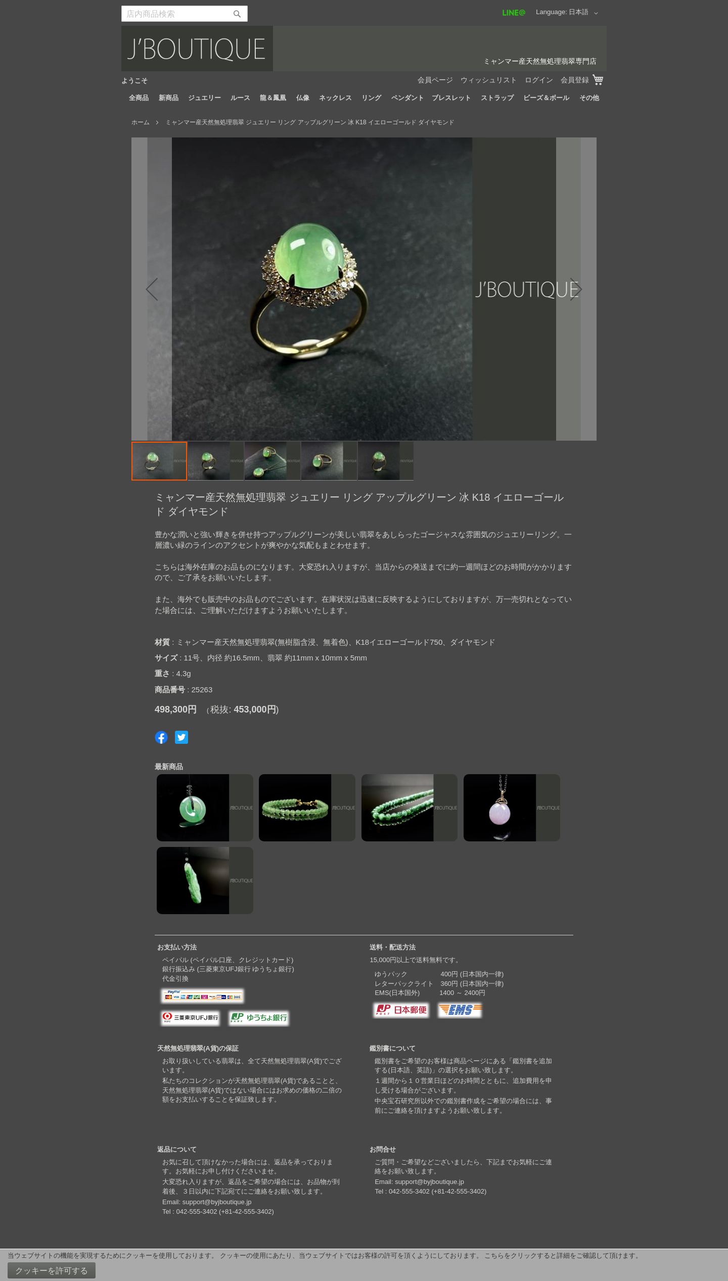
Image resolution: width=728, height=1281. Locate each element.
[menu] (364, 98)
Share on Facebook (161, 737)
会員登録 (575, 80)
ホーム (140, 122)
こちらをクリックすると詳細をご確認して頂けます (559, 1255)
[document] (364, 1265)
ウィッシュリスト (489, 80)
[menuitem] (139, 98)
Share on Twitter (181, 737)
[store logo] (364, 48)
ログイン (539, 80)
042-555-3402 (196, 1211)
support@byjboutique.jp (217, 1202)
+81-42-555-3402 (246, 1211)
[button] (585, 13)
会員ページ (435, 80)
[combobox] (184, 14)
